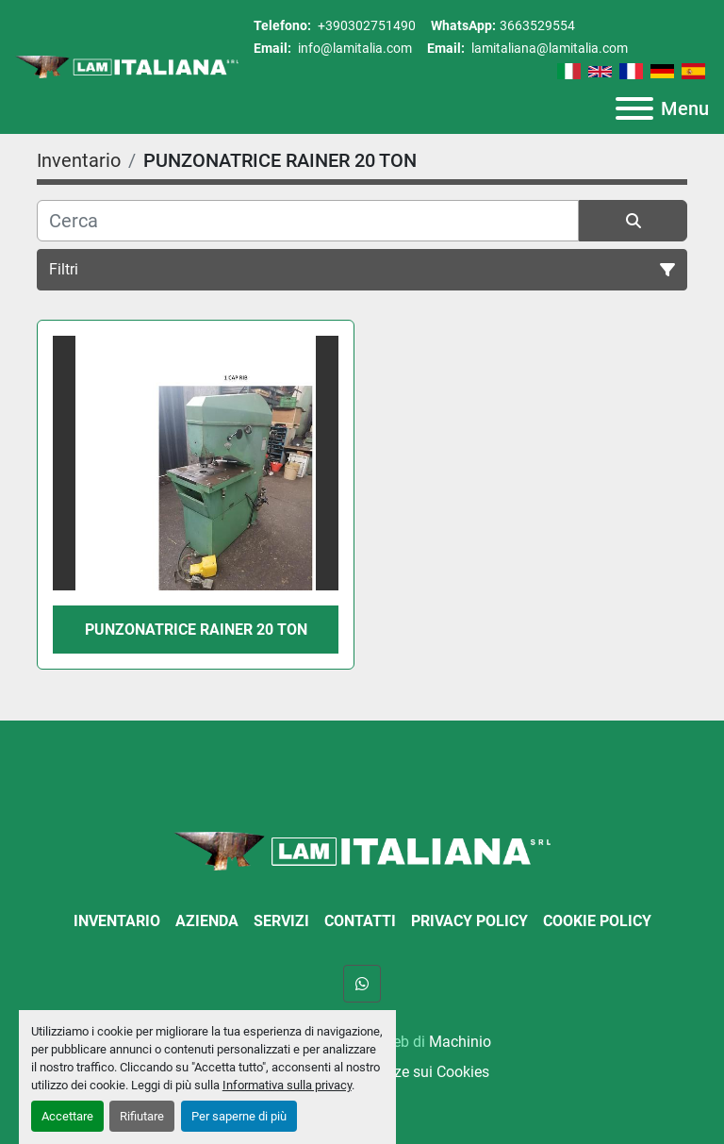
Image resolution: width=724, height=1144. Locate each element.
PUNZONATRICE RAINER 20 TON (196, 629)
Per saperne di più (239, 1116)
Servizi (281, 921)
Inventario (117, 921)
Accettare (67, 1116)
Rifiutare (142, 1116)
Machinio (460, 1042)
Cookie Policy (597, 921)
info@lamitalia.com (353, 48)
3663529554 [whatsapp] (537, 25)
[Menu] (634, 108)
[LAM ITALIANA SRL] (362, 850)
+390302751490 (365, 25)
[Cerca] (308, 220)
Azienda (207, 921)
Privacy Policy (469, 921)
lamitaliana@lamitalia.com (548, 48)
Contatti (360, 921)
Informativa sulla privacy (287, 1085)
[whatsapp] (362, 984)
